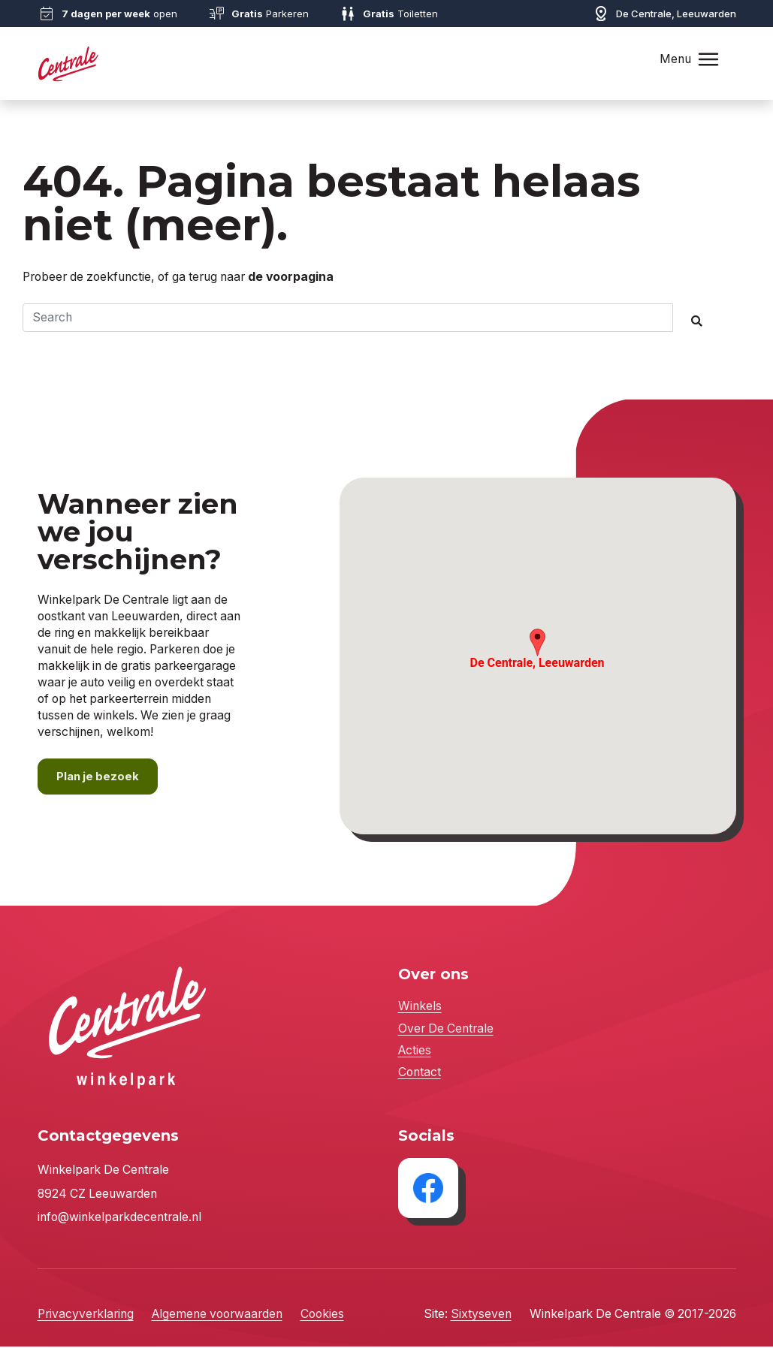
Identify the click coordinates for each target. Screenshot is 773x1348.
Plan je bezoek (99, 778)
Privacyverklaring (86, 1314)
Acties (414, 1051)
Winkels (420, 1007)
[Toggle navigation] (707, 59)
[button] (537, 643)
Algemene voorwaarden (217, 1314)
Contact (419, 1073)
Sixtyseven (481, 1314)
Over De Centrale (446, 1029)
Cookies (322, 1314)
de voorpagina (291, 277)
